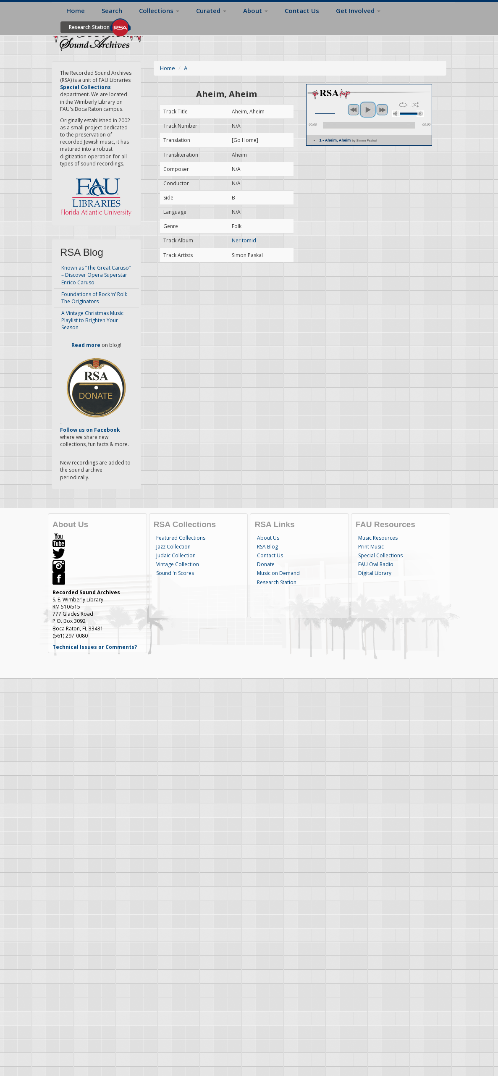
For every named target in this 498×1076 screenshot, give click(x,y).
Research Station (89, 27)
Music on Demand (278, 573)
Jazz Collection (173, 546)
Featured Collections (180, 537)
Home (75, 10)
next (382, 109)
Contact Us (302, 10)
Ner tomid (244, 240)
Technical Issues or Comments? (94, 647)
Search (112, 10)
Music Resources (378, 537)
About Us (268, 537)
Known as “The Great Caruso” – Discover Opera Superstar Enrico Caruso (96, 275)
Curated (211, 10)
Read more (85, 345)
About (255, 10)
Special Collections (380, 555)
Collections (159, 10)
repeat (403, 104)
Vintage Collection (177, 564)
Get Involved (358, 10)
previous (353, 109)
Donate (266, 564)
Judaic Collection (176, 555)
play (367, 109)
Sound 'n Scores (175, 573)
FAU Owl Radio (375, 564)
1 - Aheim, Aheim (348, 140)
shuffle (415, 104)
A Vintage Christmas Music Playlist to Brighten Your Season (92, 320)
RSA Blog (267, 546)
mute (396, 113)
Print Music (371, 546)
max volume (420, 113)
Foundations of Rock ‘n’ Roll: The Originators (94, 298)
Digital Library (374, 573)
